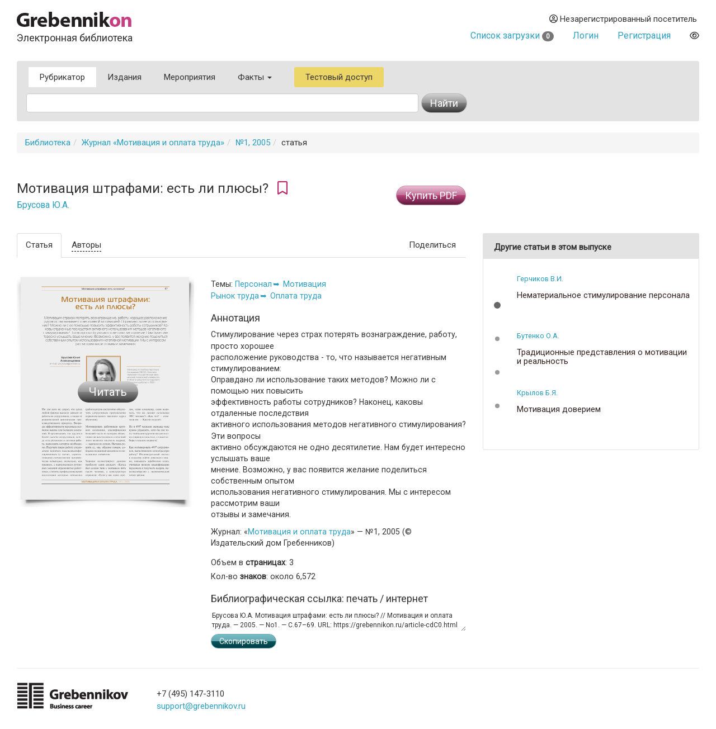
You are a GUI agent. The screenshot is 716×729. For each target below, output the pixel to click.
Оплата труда (296, 295)
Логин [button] (586, 35)
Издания (124, 77)
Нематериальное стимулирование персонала (603, 295)
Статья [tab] (39, 245)
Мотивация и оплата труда (299, 531)
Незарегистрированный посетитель (623, 19)
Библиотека (47, 143)
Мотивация (304, 284)
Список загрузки (512, 35)
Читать (108, 392)
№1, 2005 (252, 143)
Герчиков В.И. (540, 278)
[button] (497, 305)
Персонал (253, 284)
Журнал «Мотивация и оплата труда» (153, 143)
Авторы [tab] (86, 245)
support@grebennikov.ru (201, 706)
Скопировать (243, 641)
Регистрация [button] (644, 35)
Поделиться (432, 245)
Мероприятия (189, 77)
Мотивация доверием (559, 409)
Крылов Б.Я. (537, 393)
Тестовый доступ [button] (339, 77)
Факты (255, 77)
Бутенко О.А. (538, 336)
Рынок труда (235, 295)
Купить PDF (431, 195)
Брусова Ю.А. (43, 205)
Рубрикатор (62, 77)
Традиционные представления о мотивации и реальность (602, 357)
